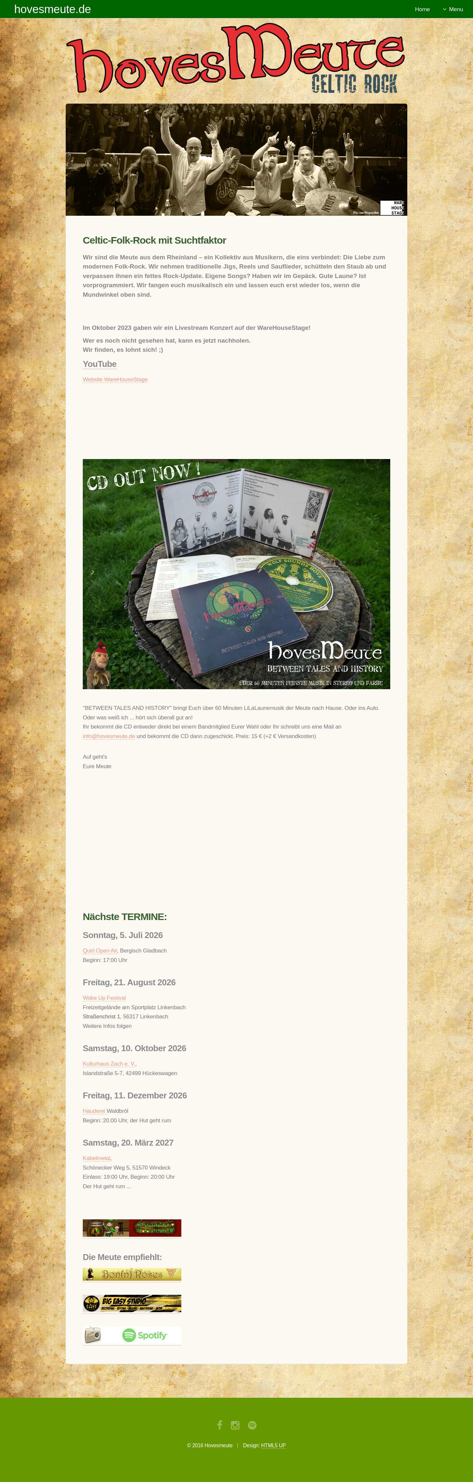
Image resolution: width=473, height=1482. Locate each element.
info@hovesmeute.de (109, 736)
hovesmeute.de (52, 9)
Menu (456, 9)
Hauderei (95, 1111)
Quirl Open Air (100, 950)
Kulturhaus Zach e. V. (109, 1063)
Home (422, 9)
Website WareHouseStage (115, 379)
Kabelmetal (96, 1158)
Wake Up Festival (104, 997)
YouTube (100, 364)
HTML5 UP (273, 1445)
